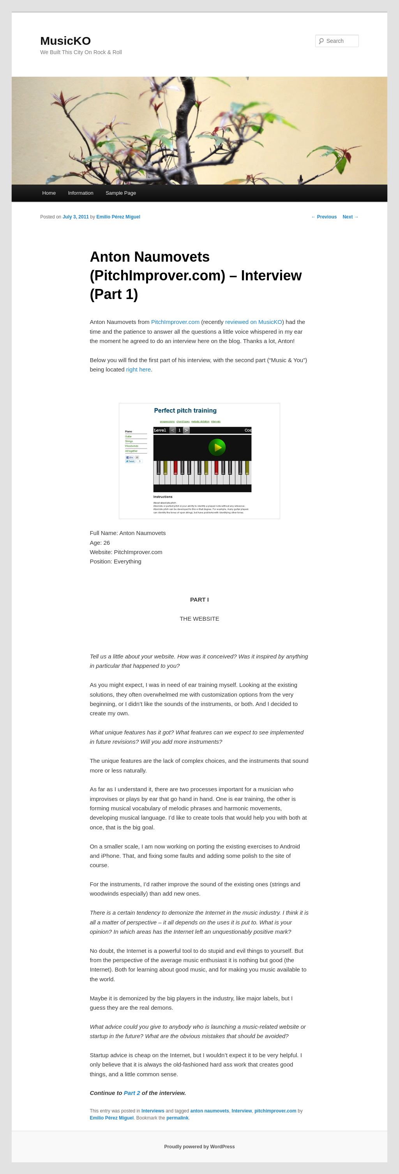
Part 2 (132, 1093)
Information (81, 193)
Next (350, 217)
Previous (324, 217)
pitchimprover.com (275, 1111)
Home (49, 193)
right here (138, 369)
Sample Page (121, 193)
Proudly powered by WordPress (199, 1146)
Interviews (152, 1111)
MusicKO (65, 40)
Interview (242, 1111)
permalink (177, 1118)
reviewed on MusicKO (253, 322)
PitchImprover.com (175, 322)
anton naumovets (210, 1111)
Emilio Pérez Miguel (118, 217)
